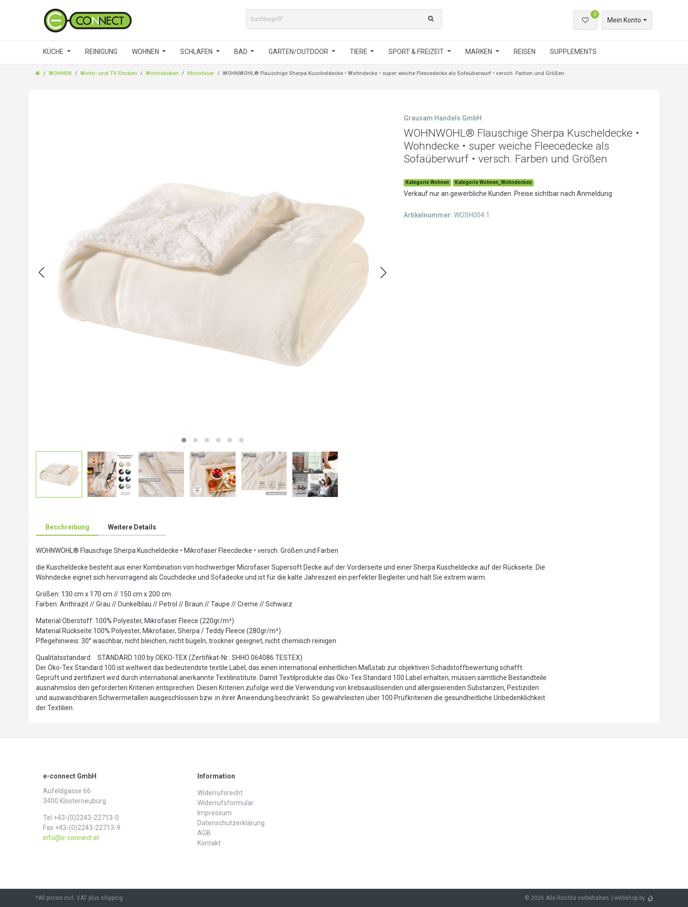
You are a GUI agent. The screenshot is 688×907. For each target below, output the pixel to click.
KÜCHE (54, 51)
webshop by (629, 898)
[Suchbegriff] (333, 19)
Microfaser (200, 73)
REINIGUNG (101, 51)
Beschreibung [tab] (67, 527)
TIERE (359, 51)
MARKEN (479, 51)
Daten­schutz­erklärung (231, 823)
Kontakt (209, 843)
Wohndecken (162, 73)
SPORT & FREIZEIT (416, 51)
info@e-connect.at (71, 838)
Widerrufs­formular (225, 803)
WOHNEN (146, 51)
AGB (204, 833)
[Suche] (430, 19)
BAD (241, 51)
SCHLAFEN (197, 51)
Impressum (214, 813)
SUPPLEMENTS (573, 51)
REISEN (525, 51)
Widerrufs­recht (220, 793)
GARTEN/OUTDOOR (299, 51)
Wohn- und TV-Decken (108, 73)
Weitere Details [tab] (132, 527)
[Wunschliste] (585, 20)
